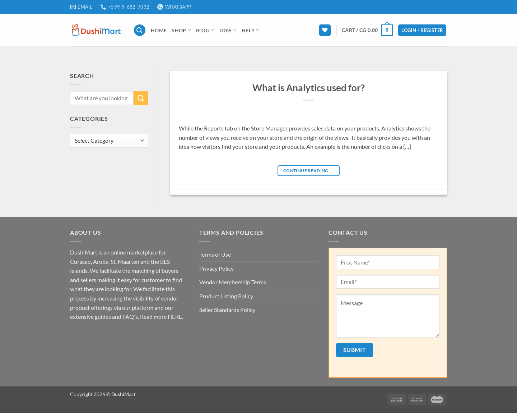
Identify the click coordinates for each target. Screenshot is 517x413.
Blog (205, 30)
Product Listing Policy (226, 296)
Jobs (228, 30)
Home (159, 30)
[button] (139, 30)
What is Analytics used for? (308, 87)
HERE (175, 316)
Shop (181, 30)
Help (251, 30)
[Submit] (141, 98)
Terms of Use (215, 254)
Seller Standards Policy (227, 309)
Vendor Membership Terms (232, 282)
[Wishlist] (325, 30)
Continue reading (308, 170)
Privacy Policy (216, 268)
